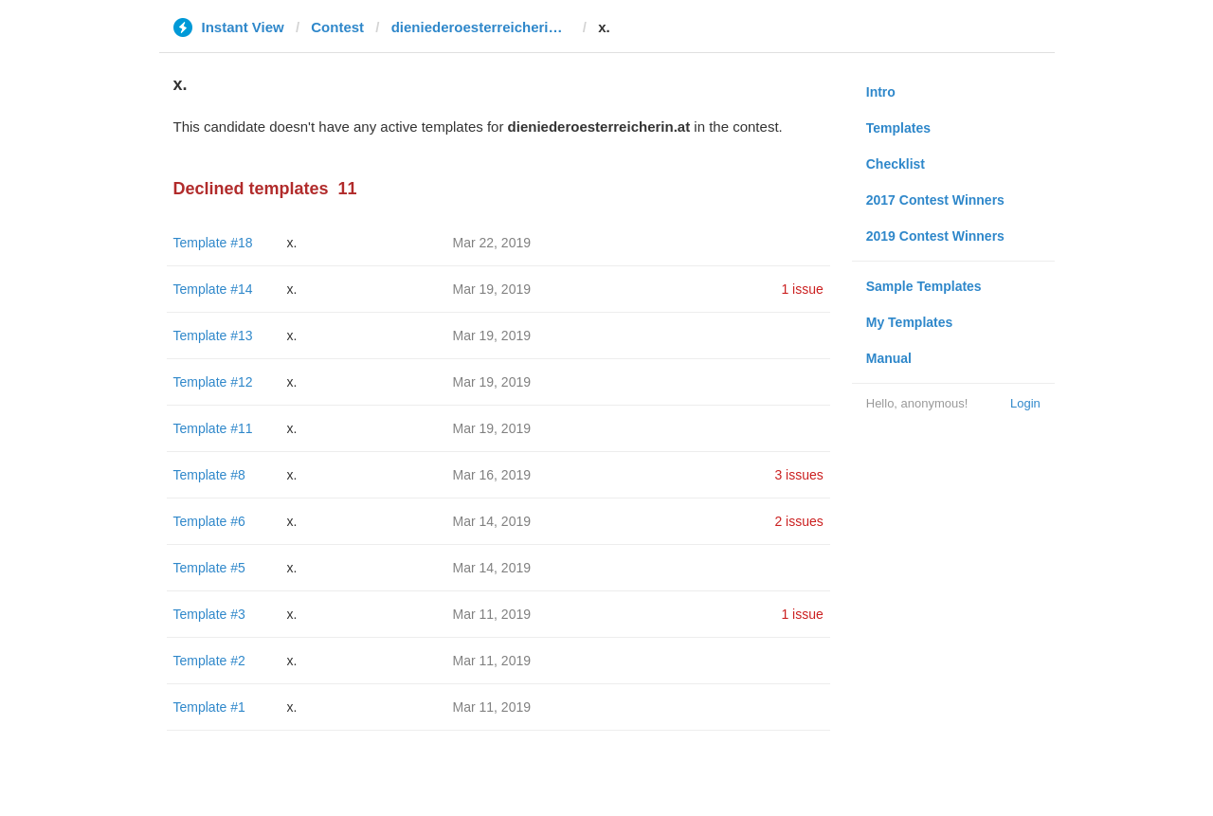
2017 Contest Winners (935, 200)
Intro (881, 92)
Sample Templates (924, 286)
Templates (898, 128)
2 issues (798, 521)
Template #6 (209, 521)
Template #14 (213, 289)
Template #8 (209, 474)
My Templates (909, 322)
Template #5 (209, 567)
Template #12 (213, 382)
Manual (889, 358)
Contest (337, 27)
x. (292, 242)
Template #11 (213, 428)
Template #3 (209, 614)
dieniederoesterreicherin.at (481, 27)
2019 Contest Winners (935, 236)
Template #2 (209, 660)
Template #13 (213, 335)
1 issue (802, 289)
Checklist (895, 164)
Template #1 (209, 707)
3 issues (798, 474)
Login (1025, 403)
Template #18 (213, 242)
